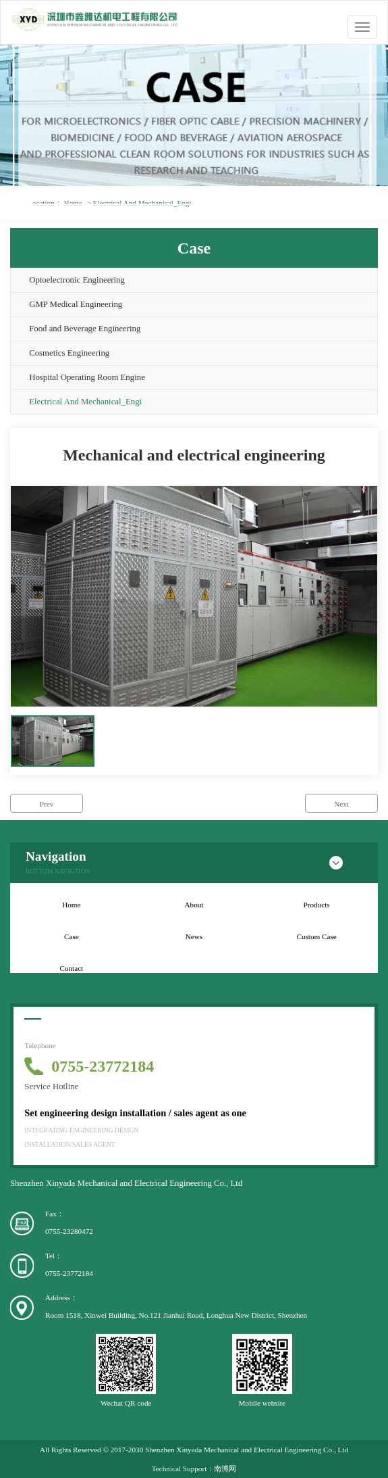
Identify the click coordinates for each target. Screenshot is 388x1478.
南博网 (225, 1468)
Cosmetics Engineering (69, 353)
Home (71, 905)
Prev (47, 804)
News (194, 936)
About (194, 905)
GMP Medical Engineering (75, 304)
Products (317, 905)
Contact (71, 968)
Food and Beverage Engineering (84, 328)
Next (341, 804)
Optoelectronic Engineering (77, 280)
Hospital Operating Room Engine (87, 377)
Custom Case (316, 936)
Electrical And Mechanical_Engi (85, 401)
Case (71, 936)
